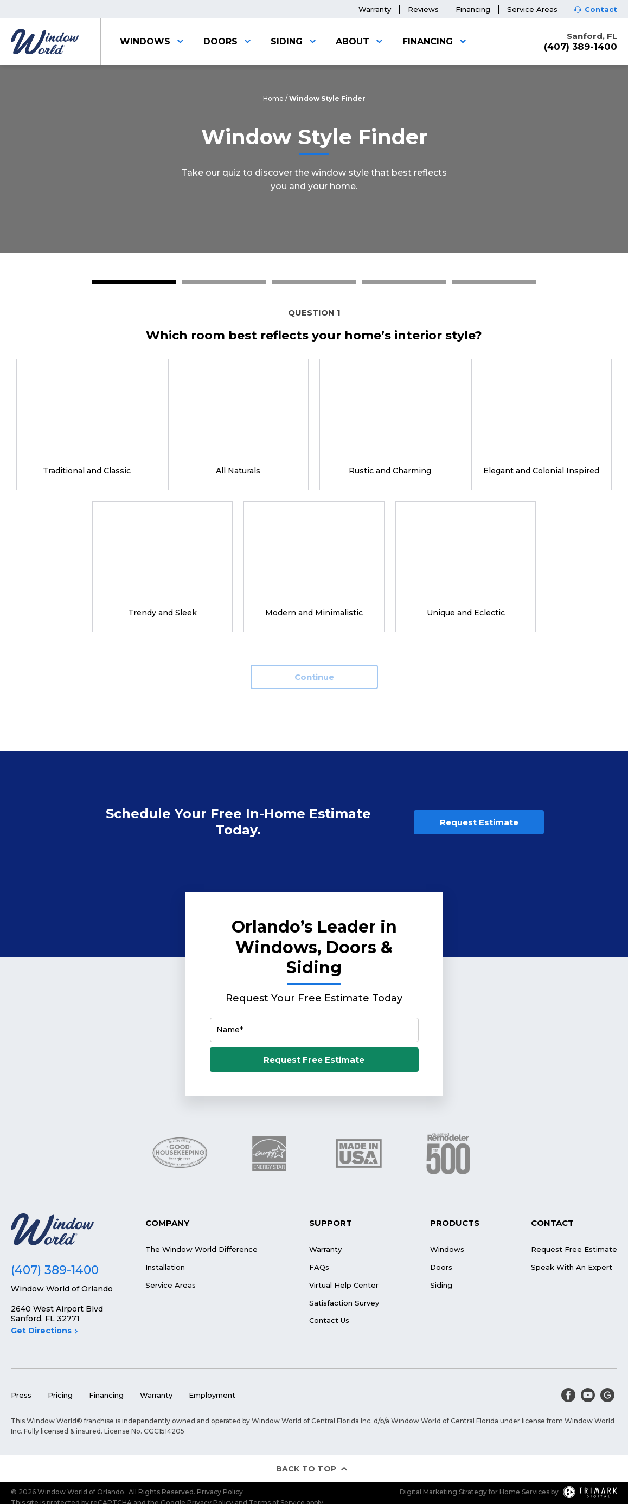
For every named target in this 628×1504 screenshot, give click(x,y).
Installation (165, 1267)
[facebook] (568, 1395)
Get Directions (44, 1330)
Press (21, 1395)
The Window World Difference (201, 1249)
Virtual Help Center (344, 1285)
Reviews (423, 9)
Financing (473, 9)
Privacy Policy (220, 1492)
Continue (314, 677)
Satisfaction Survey (344, 1303)
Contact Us (329, 1320)
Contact (601, 9)
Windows (153, 41)
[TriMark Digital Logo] (590, 1492)
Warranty (374, 9)
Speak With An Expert (571, 1267)
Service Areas (532, 9)
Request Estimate (479, 822)
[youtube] (588, 1395)
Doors (228, 41)
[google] (607, 1395)
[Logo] (45, 42)
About (361, 41)
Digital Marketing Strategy (443, 1492)
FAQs (319, 1267)
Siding (295, 41)
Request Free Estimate (314, 1060)
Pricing (60, 1395)
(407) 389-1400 (580, 47)
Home (273, 98)
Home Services (524, 1492)
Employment (212, 1395)
